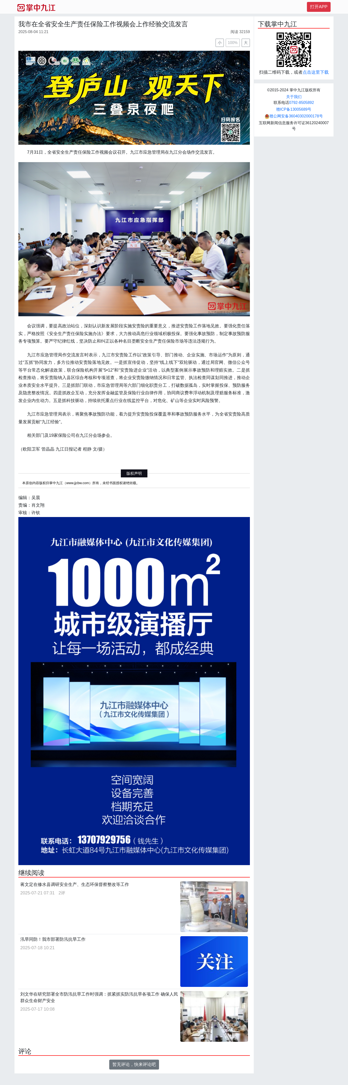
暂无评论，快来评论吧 (134, 1064)
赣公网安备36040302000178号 (294, 116)
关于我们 (294, 97)
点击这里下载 (316, 72)
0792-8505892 (301, 103)
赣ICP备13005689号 (294, 109)
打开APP (318, 6)
